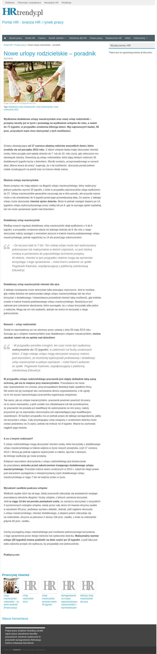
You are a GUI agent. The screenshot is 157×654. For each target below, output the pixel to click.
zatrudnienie (23, 634)
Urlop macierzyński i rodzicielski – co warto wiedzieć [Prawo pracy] (11, 601)
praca (14, 634)
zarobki (39, 630)
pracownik (10, 640)
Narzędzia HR (51, 2)
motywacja (17, 643)
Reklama (9, 2)
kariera (8, 643)
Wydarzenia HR (114, 38)
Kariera (42, 38)
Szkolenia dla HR (78, 38)
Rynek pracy (15, 38)
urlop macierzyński (44, 107)
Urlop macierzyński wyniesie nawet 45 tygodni (49, 600)
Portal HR (8, 45)
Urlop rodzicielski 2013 (28, 598)
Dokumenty (139, 38)
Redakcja (66, 2)
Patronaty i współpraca (29, 2)
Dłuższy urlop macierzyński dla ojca (86, 598)
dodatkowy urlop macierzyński (21, 107)
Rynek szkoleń (56, 38)
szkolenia (22, 637)
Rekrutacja (36, 640)
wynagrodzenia (22, 640)
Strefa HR (30, 38)
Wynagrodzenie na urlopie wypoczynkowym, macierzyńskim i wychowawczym (69, 601)
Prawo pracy (96, 38)
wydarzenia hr (34, 637)
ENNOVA (17, 650)
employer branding (27, 630)
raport (8, 634)
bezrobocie (28, 643)
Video (127, 38)
